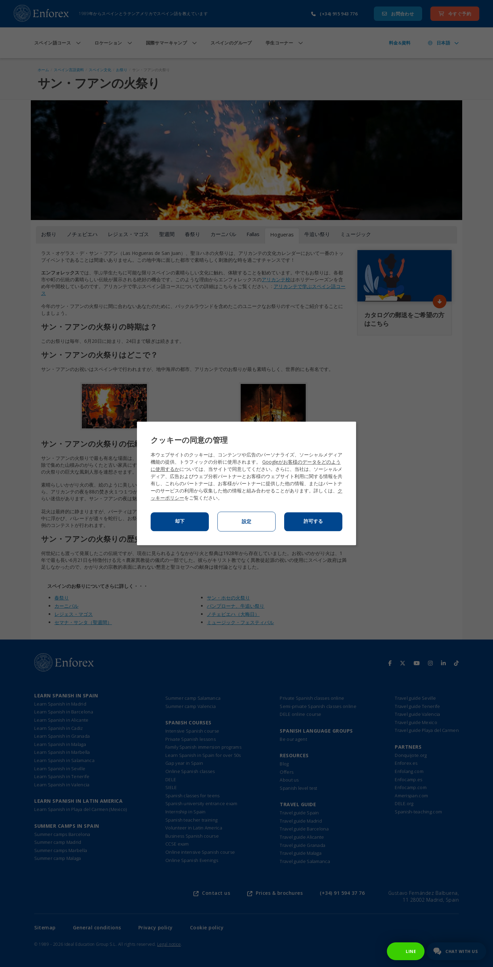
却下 (180, 521)
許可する (313, 521)
